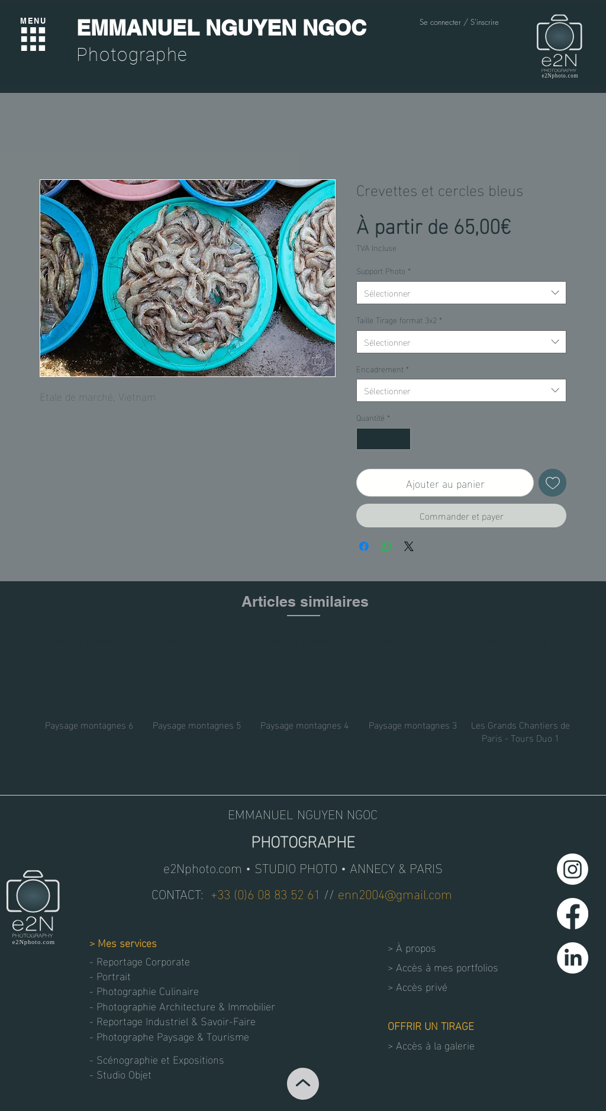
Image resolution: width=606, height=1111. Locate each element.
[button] (131, 1073)
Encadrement (382, 369)
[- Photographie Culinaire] (149, 990)
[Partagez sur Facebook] (364, 546)
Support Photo (383, 270)
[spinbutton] (383, 439)
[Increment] (401, 439)
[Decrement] (365, 439)
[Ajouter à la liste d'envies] (552, 483)
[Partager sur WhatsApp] (386, 546)
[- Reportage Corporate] (142, 960)
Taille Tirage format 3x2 (399, 320)
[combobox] (461, 292)
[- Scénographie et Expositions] (160, 1058)
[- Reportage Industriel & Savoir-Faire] (174, 1020)
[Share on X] (409, 546)
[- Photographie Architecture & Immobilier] (182, 1005)
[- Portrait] (131, 975)
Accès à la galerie (435, 1044)
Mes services (127, 942)
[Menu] (33, 39)
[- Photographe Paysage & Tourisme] (169, 1035)
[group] (305, 689)
